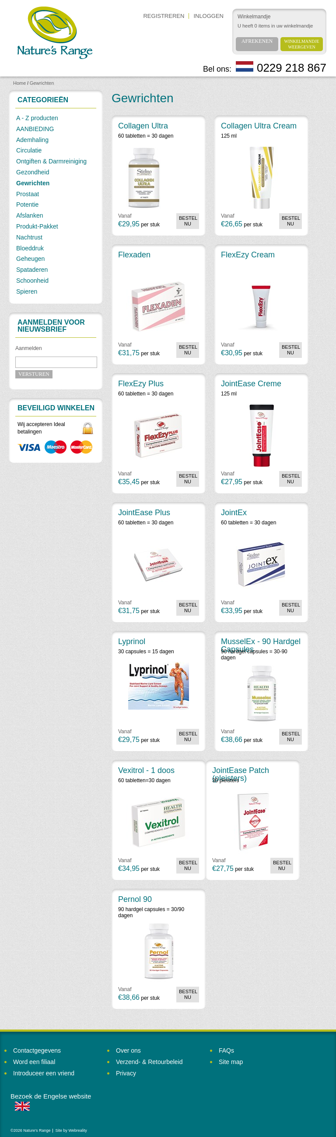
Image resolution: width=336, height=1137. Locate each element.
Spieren (26, 291)
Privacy (126, 1073)
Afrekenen (257, 41)
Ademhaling (32, 139)
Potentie (27, 204)
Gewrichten (42, 83)
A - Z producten (37, 117)
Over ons (128, 1050)
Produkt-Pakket (37, 226)
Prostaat (27, 194)
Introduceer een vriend (43, 1073)
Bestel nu (188, 220)
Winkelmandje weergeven (301, 44)
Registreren (163, 16)
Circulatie (29, 150)
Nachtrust (29, 237)
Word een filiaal (34, 1061)
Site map (231, 1061)
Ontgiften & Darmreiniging (51, 161)
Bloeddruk (30, 248)
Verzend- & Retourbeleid (149, 1061)
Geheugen (30, 258)
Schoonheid (32, 280)
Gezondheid (32, 172)
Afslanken (29, 215)
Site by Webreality (71, 1130)
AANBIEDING (35, 128)
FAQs (226, 1050)
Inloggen (208, 16)
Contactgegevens (37, 1050)
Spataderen (32, 269)
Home (19, 83)
